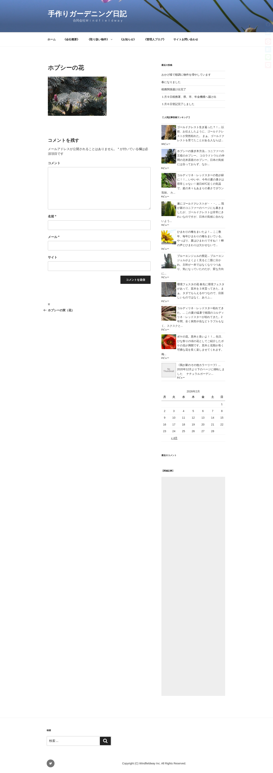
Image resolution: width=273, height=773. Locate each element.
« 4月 (174, 438)
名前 (52, 216)
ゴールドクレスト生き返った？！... (199, 127)
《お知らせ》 (128, 39)
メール (53, 237)
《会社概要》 (71, 39)
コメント (54, 163)
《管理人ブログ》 (155, 39)
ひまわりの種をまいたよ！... (194, 231)
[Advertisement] (193, 586)
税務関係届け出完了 (173, 89)
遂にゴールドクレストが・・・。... (199, 203)
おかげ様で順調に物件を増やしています (186, 74)
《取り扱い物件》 (100, 39)
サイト (52, 257)
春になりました (171, 82)
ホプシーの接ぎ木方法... (192, 151)
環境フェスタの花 (188, 284)
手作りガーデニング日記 (87, 14)
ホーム (51, 39)
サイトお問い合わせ (185, 39)
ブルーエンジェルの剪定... (193, 255)
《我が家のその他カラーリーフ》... (199, 365)
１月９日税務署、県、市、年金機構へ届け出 (188, 96)
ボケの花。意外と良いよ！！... (196, 336)
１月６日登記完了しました (177, 104)
